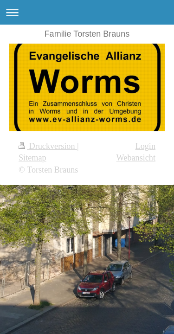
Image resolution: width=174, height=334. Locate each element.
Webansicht (135, 157)
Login (145, 146)
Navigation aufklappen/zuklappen (87, 12)
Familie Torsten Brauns (87, 34)
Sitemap (32, 157)
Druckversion (48, 146)
